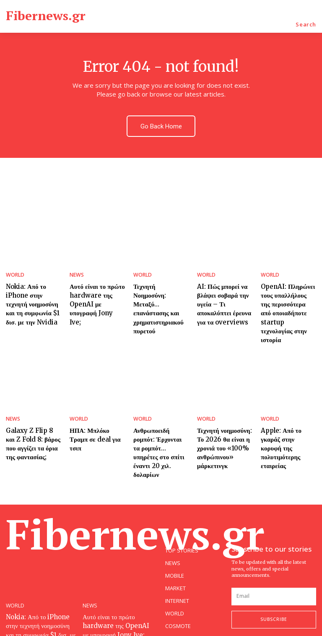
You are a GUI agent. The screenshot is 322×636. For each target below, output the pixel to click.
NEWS (76, 269)
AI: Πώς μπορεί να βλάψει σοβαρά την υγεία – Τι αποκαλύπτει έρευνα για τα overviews (224, 295)
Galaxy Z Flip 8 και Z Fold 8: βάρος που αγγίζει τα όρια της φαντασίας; (33, 418)
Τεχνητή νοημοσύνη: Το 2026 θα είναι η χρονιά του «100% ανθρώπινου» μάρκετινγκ (224, 422)
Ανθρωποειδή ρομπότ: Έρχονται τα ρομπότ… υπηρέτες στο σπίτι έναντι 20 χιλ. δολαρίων (159, 422)
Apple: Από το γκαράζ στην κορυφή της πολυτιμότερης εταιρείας (287, 418)
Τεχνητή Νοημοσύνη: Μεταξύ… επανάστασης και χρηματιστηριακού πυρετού (161, 291)
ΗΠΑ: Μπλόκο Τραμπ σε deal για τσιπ (95, 410)
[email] (273, 558)
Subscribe (274, 581)
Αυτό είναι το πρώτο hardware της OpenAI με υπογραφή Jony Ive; (96, 291)
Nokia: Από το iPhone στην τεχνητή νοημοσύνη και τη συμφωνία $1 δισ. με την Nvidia (33, 295)
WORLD (14, 269)
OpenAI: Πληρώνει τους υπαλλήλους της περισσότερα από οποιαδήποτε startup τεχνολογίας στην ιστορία (286, 299)
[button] (306, 24)
